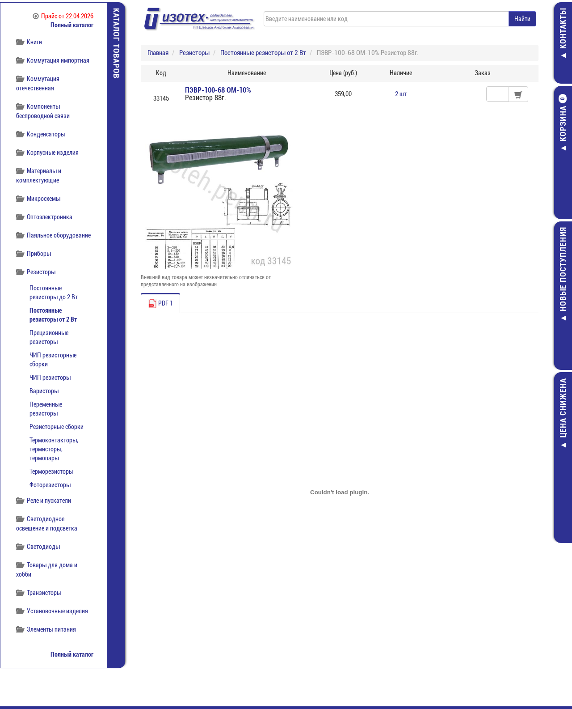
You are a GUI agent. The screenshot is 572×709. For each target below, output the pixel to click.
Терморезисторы (51, 471)
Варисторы (44, 391)
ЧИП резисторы (50, 377)
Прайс (63, 16)
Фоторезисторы (50, 484)
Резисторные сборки (56, 426)
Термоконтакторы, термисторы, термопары (53, 449)
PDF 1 (160, 303)
